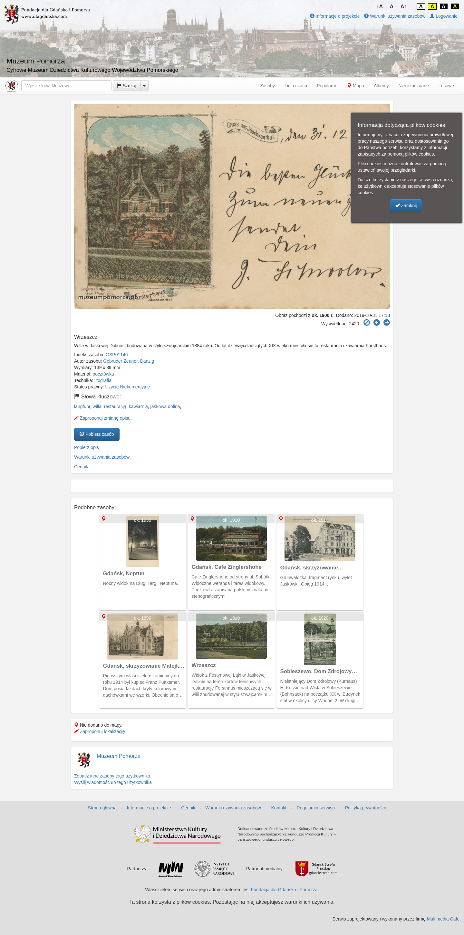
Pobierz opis (86, 447)
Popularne (327, 85)
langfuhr (82, 406)
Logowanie (444, 16)
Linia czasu (296, 85)
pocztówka (103, 374)
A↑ (404, 7)
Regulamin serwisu (316, 807)
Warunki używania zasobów (394, 16)
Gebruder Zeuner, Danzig (128, 361)
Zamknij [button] (406, 205)
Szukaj (126, 85)
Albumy (381, 85)
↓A (379, 7)
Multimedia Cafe (443, 918)
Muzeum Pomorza (118, 756)
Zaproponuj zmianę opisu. (103, 418)
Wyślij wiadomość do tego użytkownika (113, 782)
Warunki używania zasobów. (102, 457)
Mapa (355, 85)
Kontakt (278, 807)
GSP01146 (117, 354)
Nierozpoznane (414, 85)
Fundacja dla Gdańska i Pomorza (284, 889)
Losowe (446, 85)
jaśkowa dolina (165, 406)
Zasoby (267, 85)
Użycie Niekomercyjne (127, 386)
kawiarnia (138, 406)
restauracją (115, 406)
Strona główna (102, 807)
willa (97, 406)
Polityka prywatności (365, 807)
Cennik (81, 466)
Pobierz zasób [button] (97, 434)
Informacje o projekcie (335, 16)
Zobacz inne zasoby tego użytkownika (112, 775)
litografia (102, 380)
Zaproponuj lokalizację (99, 731)
